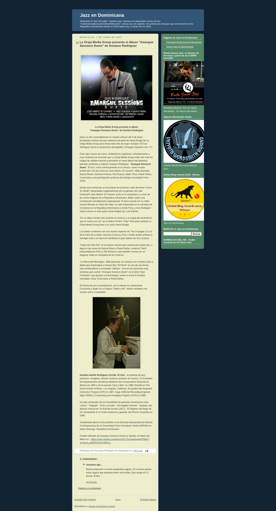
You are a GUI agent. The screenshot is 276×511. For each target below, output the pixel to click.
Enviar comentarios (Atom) (102, 506)
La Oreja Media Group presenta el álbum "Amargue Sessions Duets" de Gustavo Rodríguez (116, 43)
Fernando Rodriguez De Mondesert (184, 42)
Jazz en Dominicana (102, 15)
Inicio (118, 499)
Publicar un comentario (89, 488)
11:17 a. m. (91, 482)
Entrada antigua (148, 499)
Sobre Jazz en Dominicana (179, 46)
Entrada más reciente (85, 499)
